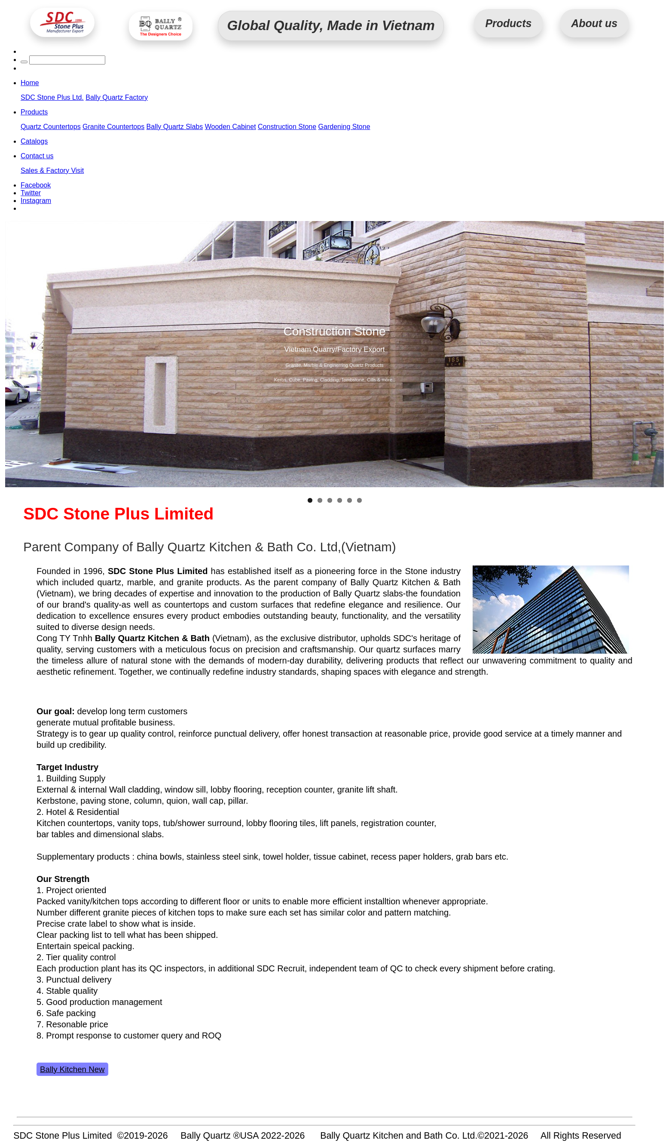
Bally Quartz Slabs (175, 126)
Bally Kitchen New (72, 1069)
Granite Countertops (113, 126)
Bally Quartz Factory (117, 97)
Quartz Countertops (51, 126)
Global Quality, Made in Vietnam (331, 25)
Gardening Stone (344, 126)
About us (594, 23)
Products (508, 23)
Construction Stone (287, 126)
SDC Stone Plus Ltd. (52, 97)
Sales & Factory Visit (52, 170)
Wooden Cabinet (230, 126)
